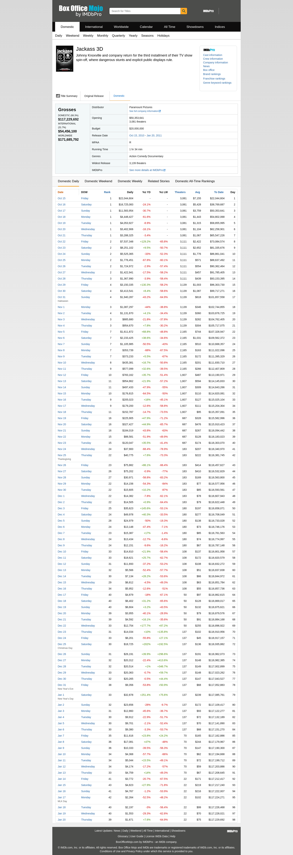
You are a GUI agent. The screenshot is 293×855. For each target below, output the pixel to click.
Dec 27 (62, 660)
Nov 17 (62, 405)
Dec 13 (62, 570)
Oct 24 (61, 253)
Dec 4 (61, 514)
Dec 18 (62, 600)
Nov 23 (62, 442)
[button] (213, 74)
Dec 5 (61, 520)
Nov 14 (62, 387)
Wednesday (88, 229)
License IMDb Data (157, 836)
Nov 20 (62, 424)
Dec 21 (62, 619)
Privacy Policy (134, 851)
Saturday (86, 204)
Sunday (85, 210)
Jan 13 (62, 772)
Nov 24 (62, 449)
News (206, 66)
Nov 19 (62, 418)
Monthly (102, 35)
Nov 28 (62, 477)
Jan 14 (62, 778)
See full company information (145, 111)
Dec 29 (62, 672)
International (94, 27)
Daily (58, 35)
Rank (107, 192)
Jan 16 (62, 791)
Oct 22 (61, 241)
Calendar (146, 27)
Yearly (133, 35)
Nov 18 (62, 411)
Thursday (86, 235)
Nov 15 (62, 393)
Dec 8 (61, 539)
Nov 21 (62, 430)
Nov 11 (62, 368)
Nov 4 (61, 325)
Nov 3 (61, 319)
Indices (220, 27)
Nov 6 (61, 337)
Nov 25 (62, 455)
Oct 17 (61, 210)
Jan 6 (61, 729)
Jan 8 (61, 741)
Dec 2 (61, 502)
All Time (169, 27)
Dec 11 (62, 557)
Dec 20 (62, 613)
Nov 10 (62, 362)
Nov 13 (62, 381)
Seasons (147, 35)
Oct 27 (61, 272)
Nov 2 (61, 313)
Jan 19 (62, 813)
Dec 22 (62, 625)
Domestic (67, 27)
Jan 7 (61, 735)
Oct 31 (61, 297)
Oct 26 (61, 266)
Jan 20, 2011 (154, 135)
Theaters (180, 192)
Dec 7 (61, 533)
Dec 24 (62, 637)
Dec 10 (62, 551)
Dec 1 (61, 495)
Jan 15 (62, 785)
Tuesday (86, 223)
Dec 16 (62, 588)
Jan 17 (62, 797)
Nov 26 (62, 465)
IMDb (162, 841)
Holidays (163, 35)
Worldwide (121, 27)
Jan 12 (62, 766)
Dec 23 (62, 631)
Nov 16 (62, 399)
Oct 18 (61, 216)
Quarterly (118, 35)
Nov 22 (62, 436)
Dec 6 (61, 526)
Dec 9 (61, 545)
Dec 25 (62, 644)
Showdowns (195, 27)
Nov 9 (61, 356)
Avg (197, 192)
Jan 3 (61, 710)
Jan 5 (61, 723)
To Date (218, 192)
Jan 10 (62, 754)
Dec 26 (62, 654)
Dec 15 (62, 582)
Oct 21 (61, 235)
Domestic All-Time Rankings (195, 181)
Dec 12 (62, 563)
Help (172, 836)
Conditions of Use (110, 851)
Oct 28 (61, 278)
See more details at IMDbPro (147, 170)
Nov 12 (62, 374)
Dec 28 (62, 666)
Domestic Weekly (130, 181)
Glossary (123, 836)
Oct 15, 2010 (136, 135)
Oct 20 (61, 229)
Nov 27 (62, 471)
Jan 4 (61, 717)
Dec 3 (61, 508)
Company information (215, 62)
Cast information (212, 55)
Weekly (88, 35)
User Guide (137, 836)
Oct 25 (61, 260)
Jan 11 (62, 760)
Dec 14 (62, 576)
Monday (85, 216)
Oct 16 (61, 204)
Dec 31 (62, 684)
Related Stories (158, 181)
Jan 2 (61, 704)
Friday (84, 198)
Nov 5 (61, 331)
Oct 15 (61, 198)
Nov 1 (61, 307)
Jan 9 (61, 747)
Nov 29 (62, 483)
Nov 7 (61, 344)
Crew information (213, 58)
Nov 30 (62, 489)
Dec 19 (62, 607)
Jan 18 (62, 807)
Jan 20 (62, 819)
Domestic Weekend (98, 181)
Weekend (72, 35)
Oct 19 (61, 223)
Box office (209, 69)
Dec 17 (62, 594)
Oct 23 (61, 247)
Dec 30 (62, 678)
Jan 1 (61, 694)
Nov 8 (61, 350)
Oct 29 (61, 284)
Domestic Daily (68, 181)
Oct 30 (61, 290)
